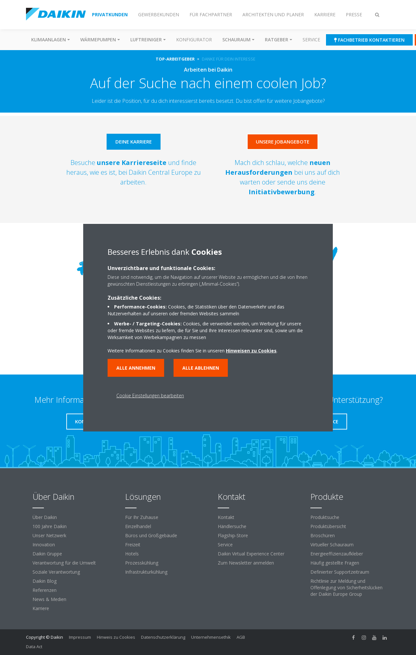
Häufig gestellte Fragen (334, 563)
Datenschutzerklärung (163, 637)
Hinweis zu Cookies (116, 637)
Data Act (34, 646)
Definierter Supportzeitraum (339, 572)
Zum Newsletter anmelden (246, 563)
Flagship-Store (233, 535)
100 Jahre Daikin (49, 526)
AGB (241, 637)
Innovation (43, 544)
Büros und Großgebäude (151, 535)
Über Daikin (44, 517)
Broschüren (322, 535)
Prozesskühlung (141, 563)
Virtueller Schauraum (332, 544)
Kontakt (226, 517)
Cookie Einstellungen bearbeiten (150, 395)
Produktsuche (324, 517)
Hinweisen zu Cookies (251, 351)
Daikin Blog (44, 581)
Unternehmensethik (211, 637)
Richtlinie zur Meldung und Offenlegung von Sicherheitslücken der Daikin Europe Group (346, 587)
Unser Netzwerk (49, 535)
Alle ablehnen (200, 368)
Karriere (40, 608)
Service (311, 39)
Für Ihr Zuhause (141, 517)
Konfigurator (194, 39)
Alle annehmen (135, 368)
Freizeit (132, 544)
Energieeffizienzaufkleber (336, 554)
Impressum (80, 637)
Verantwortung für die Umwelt (64, 563)
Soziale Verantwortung (56, 572)
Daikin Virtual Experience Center (251, 554)
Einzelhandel (138, 526)
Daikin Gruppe (47, 554)
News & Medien (49, 599)
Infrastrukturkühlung (146, 572)
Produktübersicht (328, 526)
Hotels (132, 554)
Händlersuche (232, 526)
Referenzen (44, 590)
